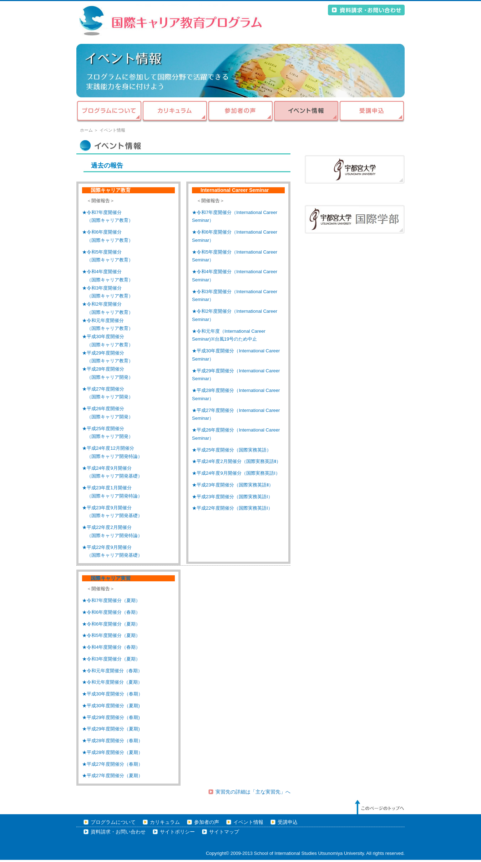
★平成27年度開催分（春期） (112, 764)
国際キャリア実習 (108, 578)
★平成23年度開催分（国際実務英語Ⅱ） (232, 485)
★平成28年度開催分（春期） (112, 740)
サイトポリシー (177, 832)
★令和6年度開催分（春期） (111, 612)
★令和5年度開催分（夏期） (111, 635)
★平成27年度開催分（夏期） (112, 775)
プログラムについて (109, 111)
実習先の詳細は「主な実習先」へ (253, 792)
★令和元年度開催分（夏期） (112, 682)
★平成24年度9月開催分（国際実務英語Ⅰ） (236, 473)
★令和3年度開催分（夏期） (111, 659)
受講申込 (372, 111)
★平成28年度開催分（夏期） (112, 752)
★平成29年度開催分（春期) (111, 717)
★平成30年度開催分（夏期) (111, 705)
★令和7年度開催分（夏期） (111, 600)
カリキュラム (175, 111)
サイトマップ (224, 832)
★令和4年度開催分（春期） (111, 647)
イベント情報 (306, 111)
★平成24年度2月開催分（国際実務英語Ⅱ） (236, 461)
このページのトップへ (380, 807)
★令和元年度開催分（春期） (112, 670)
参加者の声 (240, 111)
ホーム (86, 130)
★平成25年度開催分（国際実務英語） (231, 450)
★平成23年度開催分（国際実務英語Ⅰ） (232, 496)
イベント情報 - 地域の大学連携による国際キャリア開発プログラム (240, 70)
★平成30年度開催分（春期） (112, 694)
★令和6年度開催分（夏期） (111, 624)
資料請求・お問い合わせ (366, 10)
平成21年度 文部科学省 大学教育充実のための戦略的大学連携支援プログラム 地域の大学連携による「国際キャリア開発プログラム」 (170, 21)
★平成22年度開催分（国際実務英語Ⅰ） (232, 508)
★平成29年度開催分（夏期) (111, 728)
